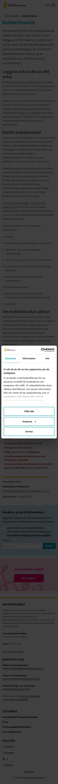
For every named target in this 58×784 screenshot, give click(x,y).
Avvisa (29, 431)
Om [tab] (47, 358)
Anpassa (29, 421)
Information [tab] (29, 358)
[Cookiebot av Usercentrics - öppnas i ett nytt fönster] (41, 350)
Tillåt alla (29, 411)
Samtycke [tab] (10, 358)
